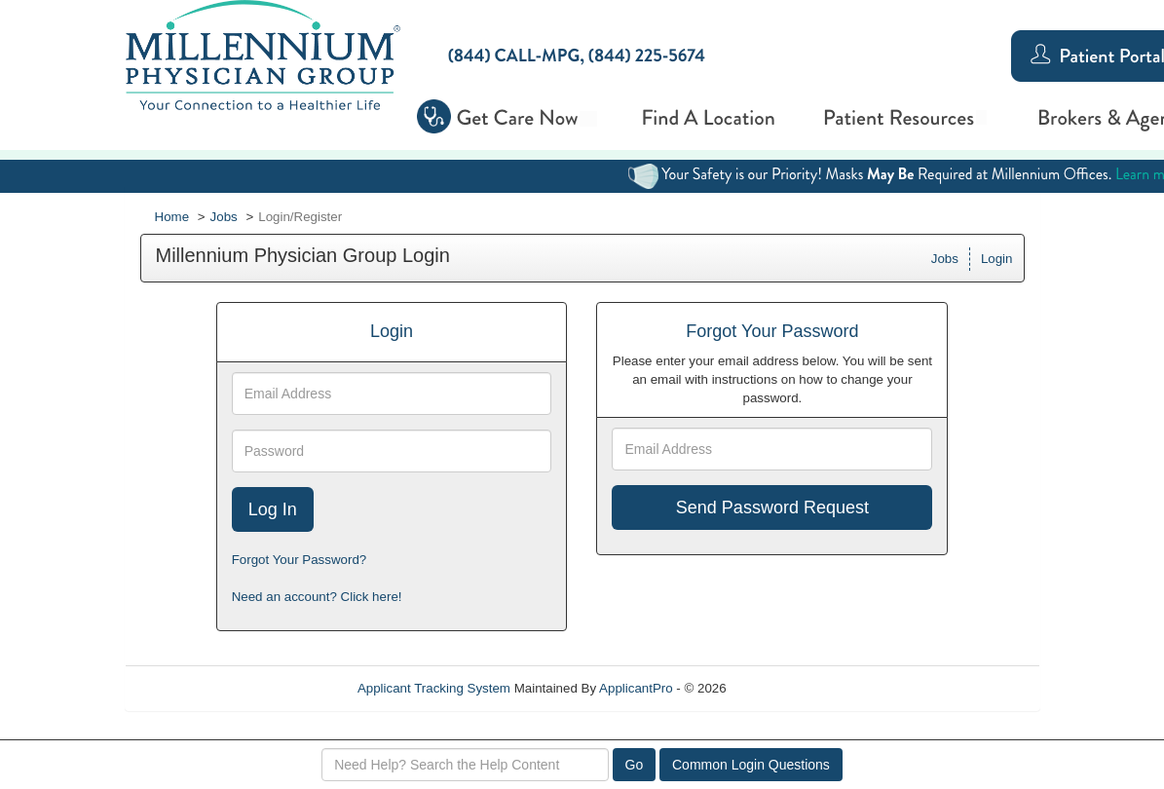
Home (172, 216)
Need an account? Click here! (317, 596)
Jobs (224, 216)
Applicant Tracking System (433, 688)
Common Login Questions (751, 764)
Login (997, 258)
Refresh (784, 688)
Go (634, 764)
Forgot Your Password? (299, 559)
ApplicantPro (636, 688)
